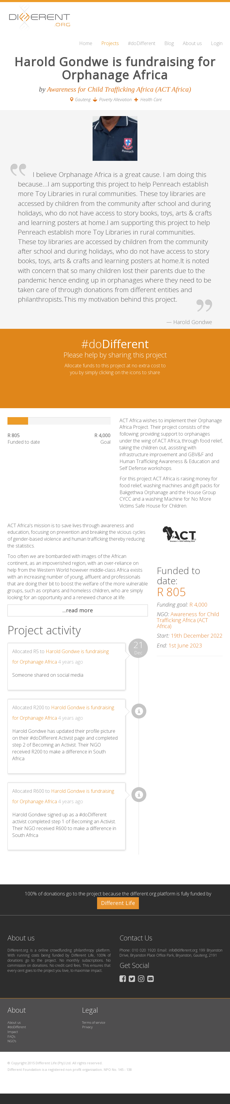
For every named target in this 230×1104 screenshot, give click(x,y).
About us (192, 43)
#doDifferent (141, 43)
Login (217, 43)
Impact (12, 1031)
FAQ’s (11, 1036)
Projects (110, 43)
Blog (169, 43)
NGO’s (11, 1041)
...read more (77, 610)
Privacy (87, 1027)
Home (85, 43)
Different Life (118, 902)
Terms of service (93, 1022)
